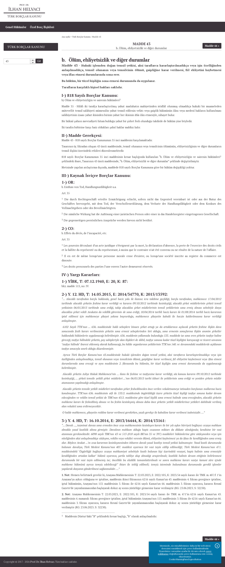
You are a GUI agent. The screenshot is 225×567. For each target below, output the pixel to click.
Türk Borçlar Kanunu (81, 37)
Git (39, 61)
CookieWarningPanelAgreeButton (185, 559)
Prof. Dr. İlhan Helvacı (42, 561)
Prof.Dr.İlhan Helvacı (192, 11)
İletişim (215, 11)
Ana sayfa (169, 11)
